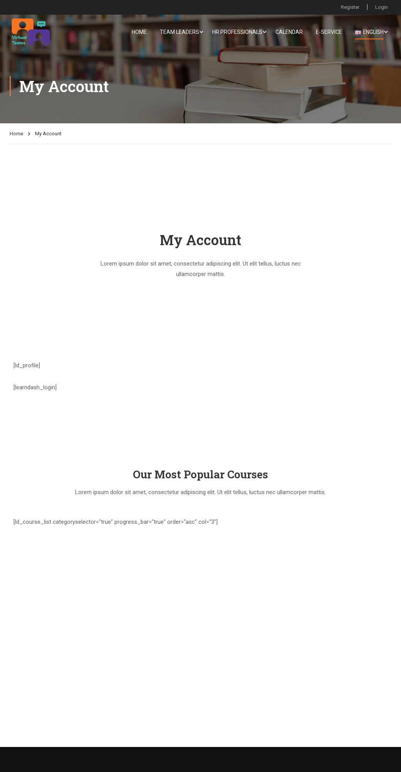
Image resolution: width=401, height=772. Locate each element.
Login (381, 7)
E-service (329, 32)
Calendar (289, 32)
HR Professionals (237, 32)
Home (139, 32)
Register (350, 7)
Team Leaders (179, 32)
